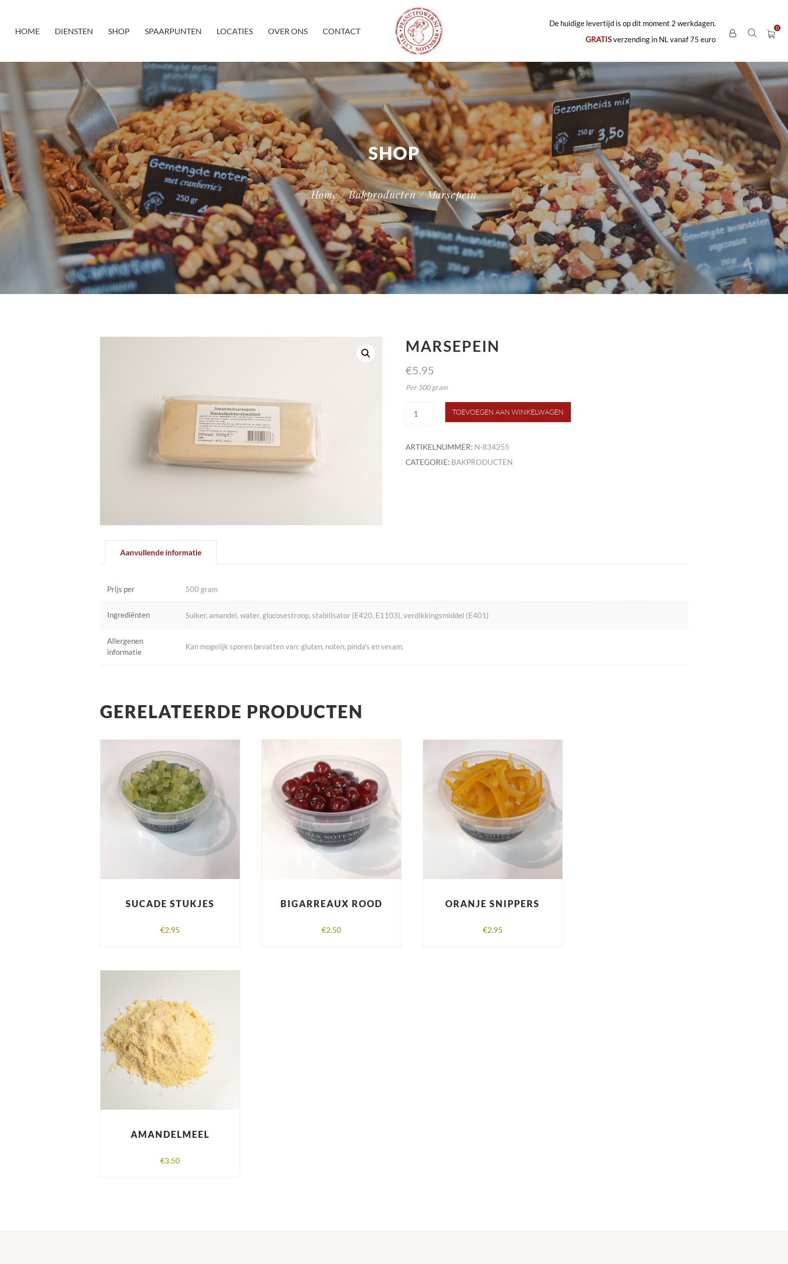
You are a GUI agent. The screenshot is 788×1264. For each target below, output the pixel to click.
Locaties (235, 31)
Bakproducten (382, 194)
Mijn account (573, 1148)
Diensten (74, 31)
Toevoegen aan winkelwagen (508, 412)
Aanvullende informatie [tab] (161, 552)
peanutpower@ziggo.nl (288, 1134)
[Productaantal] (419, 414)
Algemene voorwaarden (591, 1088)
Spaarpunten (173, 31)
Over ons (288, 31)
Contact (341, 31)
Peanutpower (277, 1195)
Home (27, 31)
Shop (119, 31)
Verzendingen (575, 1108)
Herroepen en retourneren (595, 1128)
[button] (366, 353)
